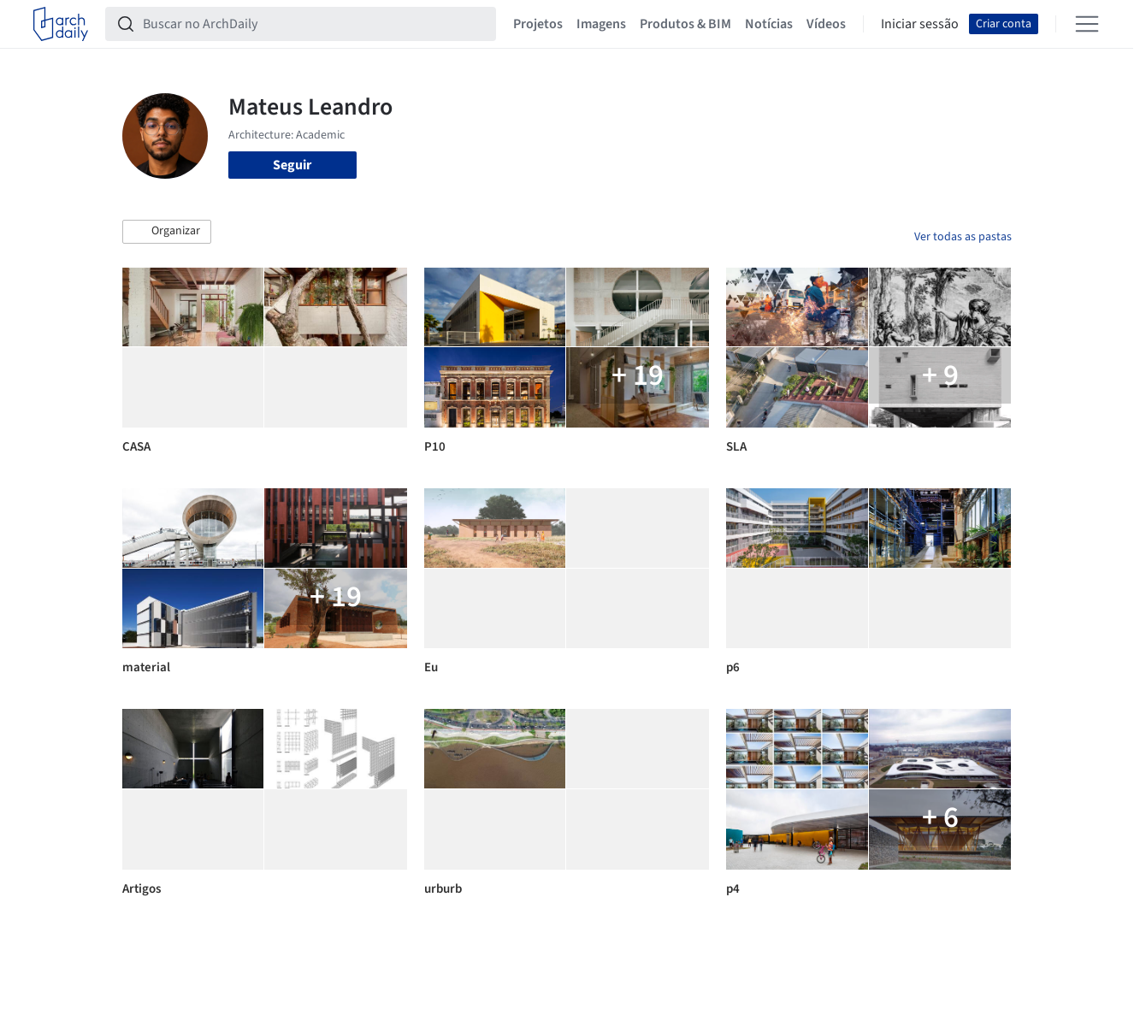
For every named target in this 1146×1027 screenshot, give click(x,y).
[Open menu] (1087, 24)
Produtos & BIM (685, 24)
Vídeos (826, 24)
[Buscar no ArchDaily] (314, 24)
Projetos (538, 24)
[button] (166, 232)
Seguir (292, 165)
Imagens (601, 24)
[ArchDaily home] (60, 24)
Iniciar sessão (920, 24)
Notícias (769, 24)
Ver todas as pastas (963, 237)
